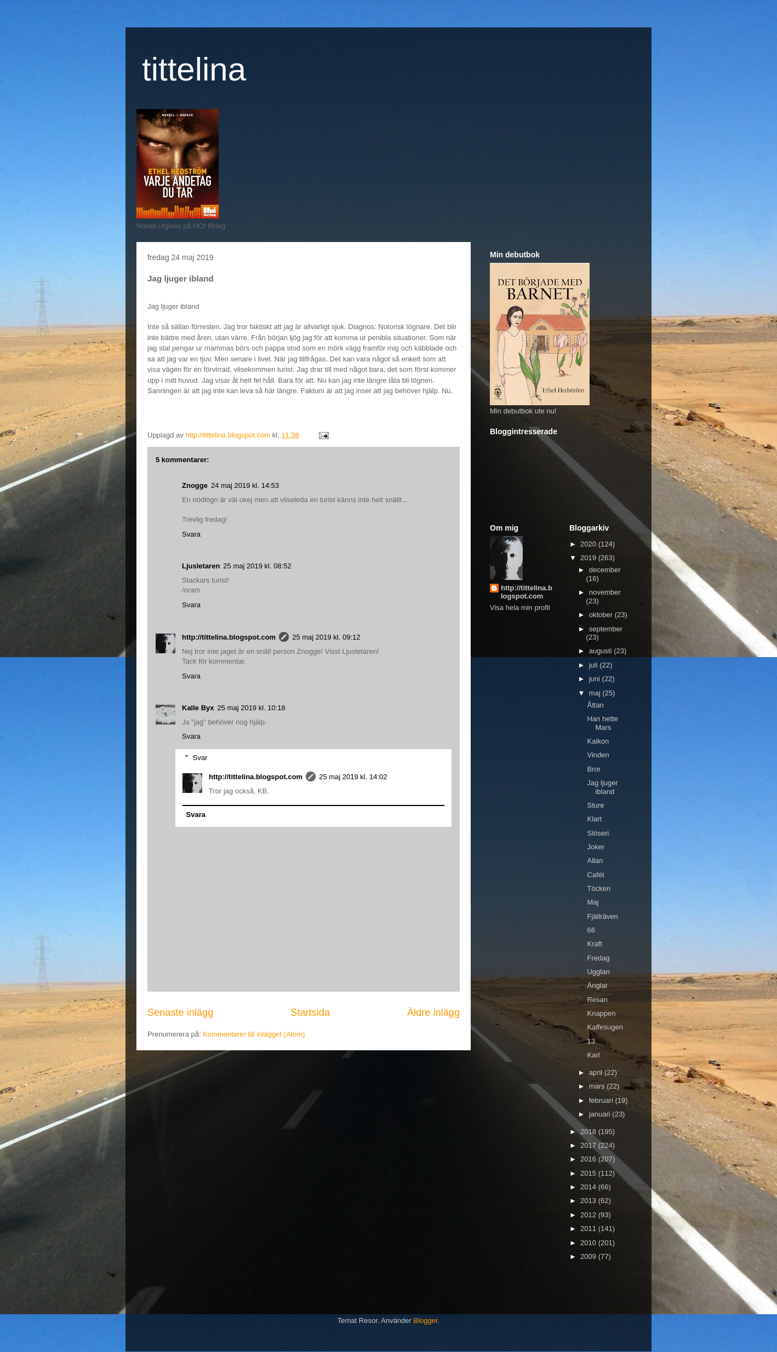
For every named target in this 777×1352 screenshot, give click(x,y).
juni (595, 679)
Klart (594, 819)
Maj (592, 902)
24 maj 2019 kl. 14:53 (245, 485)
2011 (589, 1228)
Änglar (597, 985)
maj (596, 693)
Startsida (310, 1012)
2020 (589, 544)
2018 (589, 1131)
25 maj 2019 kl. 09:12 (326, 637)
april (596, 1072)
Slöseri (598, 833)
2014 (589, 1187)
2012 (589, 1215)
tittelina (194, 69)
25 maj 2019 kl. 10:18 (251, 708)
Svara (191, 534)
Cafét (595, 875)
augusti (601, 651)
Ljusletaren (201, 566)
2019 (589, 558)
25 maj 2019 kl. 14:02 (353, 777)
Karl (593, 1055)
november (605, 592)
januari (601, 1114)
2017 (589, 1145)
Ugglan (598, 972)
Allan (595, 860)
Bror (594, 769)
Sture (595, 805)
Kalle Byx (198, 708)
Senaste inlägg (180, 1012)
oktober (602, 615)
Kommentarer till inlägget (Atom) (254, 1034)
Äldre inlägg (433, 1012)
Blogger (426, 1320)
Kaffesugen (605, 1027)
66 (591, 930)
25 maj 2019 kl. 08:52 (257, 566)
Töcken (598, 888)
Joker (595, 847)
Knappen (601, 1013)
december (605, 570)
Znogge (195, 485)
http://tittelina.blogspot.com (229, 637)
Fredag (598, 958)
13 (591, 1041)
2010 (589, 1243)
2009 (589, 1256)
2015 (589, 1173)
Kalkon (598, 741)
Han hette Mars (602, 723)
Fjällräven (602, 916)
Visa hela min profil (520, 607)
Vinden (598, 755)
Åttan (595, 705)
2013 (589, 1200)
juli (594, 665)
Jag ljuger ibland (602, 787)
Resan (597, 1000)
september (605, 629)
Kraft (594, 944)
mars (598, 1086)
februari (602, 1100)
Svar (200, 757)
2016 (589, 1159)
